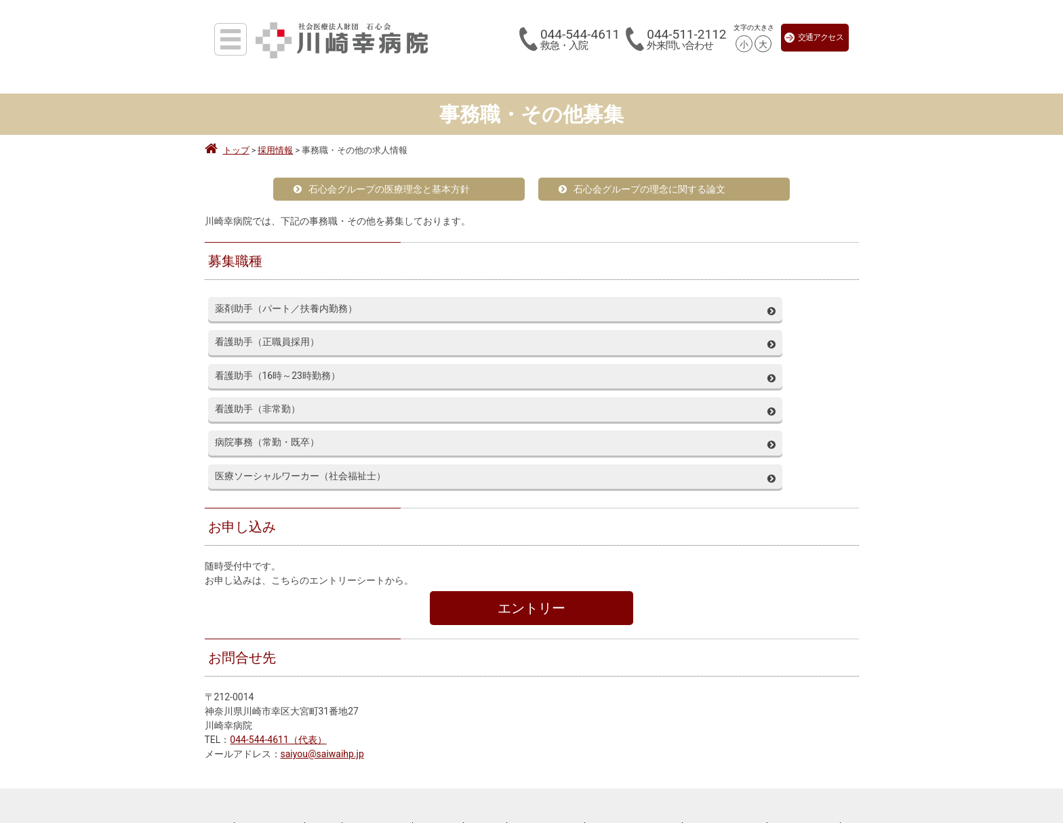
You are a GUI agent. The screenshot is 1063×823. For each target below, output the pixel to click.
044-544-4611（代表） (278, 602)
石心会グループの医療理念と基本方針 (382, 189)
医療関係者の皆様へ (270, 693)
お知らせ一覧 (439, 693)
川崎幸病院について (378, 693)
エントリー (531, 471)
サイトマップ (866, 693)
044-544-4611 (580, 39)
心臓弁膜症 (827, 782)
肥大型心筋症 (785, 796)
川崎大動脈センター (784, 737)
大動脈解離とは (817, 752)
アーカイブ (486, 693)
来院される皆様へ (203, 693)
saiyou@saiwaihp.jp (322, 616)
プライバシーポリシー (547, 693)
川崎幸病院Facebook (804, 693)
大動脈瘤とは (745, 752)
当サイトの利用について (726, 693)
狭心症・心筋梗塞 (756, 782)
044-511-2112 (686, 39)
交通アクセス (813, 38)
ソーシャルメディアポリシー (634, 693)
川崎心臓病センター (784, 767)
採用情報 (324, 693)
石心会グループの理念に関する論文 (642, 189)
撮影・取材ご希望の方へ (511, 773)
